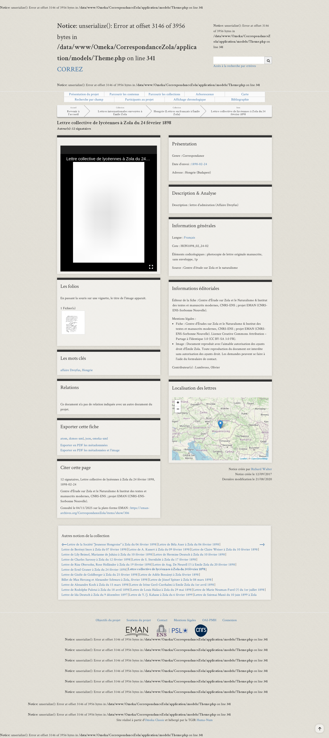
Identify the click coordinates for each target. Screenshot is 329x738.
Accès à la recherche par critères (234, 66)
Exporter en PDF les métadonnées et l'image (90, 450)
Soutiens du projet (139, 620)
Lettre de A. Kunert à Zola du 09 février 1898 (159, 549)
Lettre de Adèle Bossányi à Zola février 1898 (169, 574)
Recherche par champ (89, 99)
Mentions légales (185, 620)
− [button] (177, 409)
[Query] (242, 60)
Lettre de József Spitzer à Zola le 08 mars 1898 (180, 579)
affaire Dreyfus (70, 370)
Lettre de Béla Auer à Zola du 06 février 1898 (188, 544)
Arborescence (205, 94)
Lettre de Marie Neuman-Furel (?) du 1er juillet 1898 (228, 589)
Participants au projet (139, 99)
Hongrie (87, 370)
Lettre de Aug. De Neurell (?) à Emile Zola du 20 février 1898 (194, 564)
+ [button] (177, 403)
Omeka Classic (154, 720)
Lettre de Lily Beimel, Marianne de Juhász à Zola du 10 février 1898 (106, 554)
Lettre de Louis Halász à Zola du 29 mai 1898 (161, 589)
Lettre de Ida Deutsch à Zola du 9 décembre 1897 (94, 594)
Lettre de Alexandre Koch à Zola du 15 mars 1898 (94, 584)
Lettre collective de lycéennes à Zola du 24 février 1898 (166, 569)
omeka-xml (100, 438)
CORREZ (70, 69)
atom (63, 438)
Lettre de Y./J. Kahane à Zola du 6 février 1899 (160, 594)
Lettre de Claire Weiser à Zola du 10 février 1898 (224, 549)
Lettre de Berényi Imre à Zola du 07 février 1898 (94, 549)
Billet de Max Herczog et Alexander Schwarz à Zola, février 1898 (104, 579)
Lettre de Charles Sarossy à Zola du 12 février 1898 (95, 559)
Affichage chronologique (190, 99)
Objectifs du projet (108, 620)
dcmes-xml (76, 438)
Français (189, 237)
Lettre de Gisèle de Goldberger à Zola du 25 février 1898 (99, 574)
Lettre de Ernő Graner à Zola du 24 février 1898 (93, 569)
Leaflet (243, 458)
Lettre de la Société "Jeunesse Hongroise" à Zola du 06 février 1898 (111, 544)
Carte (245, 94)
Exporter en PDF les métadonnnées (84, 445)
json (88, 438)
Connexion (229, 620)
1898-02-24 (199, 164)
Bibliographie (240, 99)
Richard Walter (261, 469)
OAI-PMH (209, 620)
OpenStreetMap (259, 458)
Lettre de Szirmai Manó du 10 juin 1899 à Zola (225, 594)
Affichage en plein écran (151, 267)
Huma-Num (205, 720)
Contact (162, 620)
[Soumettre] (268, 60)
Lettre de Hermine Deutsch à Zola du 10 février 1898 (189, 554)
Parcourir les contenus (124, 94)
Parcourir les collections (164, 94)
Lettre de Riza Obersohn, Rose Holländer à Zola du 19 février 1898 (106, 564)
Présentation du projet (84, 94)
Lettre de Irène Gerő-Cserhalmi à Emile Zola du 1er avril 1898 (172, 584)
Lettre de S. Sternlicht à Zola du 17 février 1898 (164, 559)
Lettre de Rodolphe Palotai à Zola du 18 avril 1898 (95, 589)
